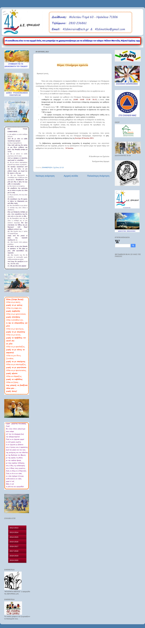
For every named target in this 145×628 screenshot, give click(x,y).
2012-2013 (14, 528)
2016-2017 (14, 546)
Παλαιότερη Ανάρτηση (98, 176)
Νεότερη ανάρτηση (45, 176)
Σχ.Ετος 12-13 (58, 167)
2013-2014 (14, 532)
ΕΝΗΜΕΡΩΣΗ (47, 167)
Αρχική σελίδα (71, 176)
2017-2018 (14, 551)
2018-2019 (14, 556)
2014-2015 (14, 537)
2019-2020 (14, 560)
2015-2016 (14, 542)
